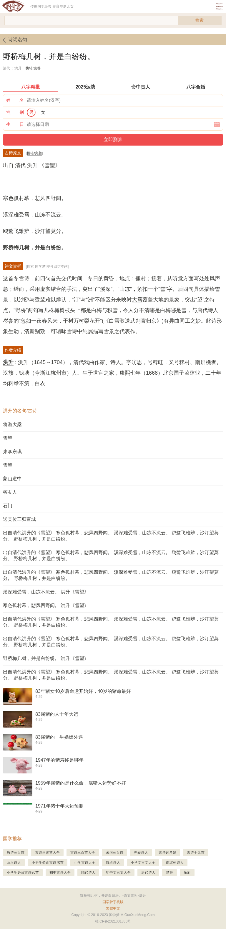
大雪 (137, 300)
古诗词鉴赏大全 (47, 852)
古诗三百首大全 (82, 852)
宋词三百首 (114, 852)
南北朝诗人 (175, 862)
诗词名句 (13, 40)
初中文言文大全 (118, 872)
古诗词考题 (167, 852)
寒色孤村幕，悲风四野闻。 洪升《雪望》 (46, 605)
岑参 (8, 321)
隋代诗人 (88, 872)
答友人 (10, 492)
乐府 (187, 872)
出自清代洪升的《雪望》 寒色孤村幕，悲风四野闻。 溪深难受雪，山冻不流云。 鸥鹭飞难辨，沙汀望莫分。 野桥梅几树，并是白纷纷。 (111, 535)
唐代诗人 (148, 872)
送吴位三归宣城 (19, 519)
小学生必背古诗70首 (47, 862)
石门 (7, 505)
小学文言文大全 (143, 862)
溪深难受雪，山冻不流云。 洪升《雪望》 (46, 591)
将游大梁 (12, 424)
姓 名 (15, 100)
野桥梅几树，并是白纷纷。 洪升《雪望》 (46, 658)
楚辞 (169, 872)
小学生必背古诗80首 (23, 872)
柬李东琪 (12, 451)
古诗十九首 (196, 852)
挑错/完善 (33, 68)
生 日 (15, 124)
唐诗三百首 (15, 852)
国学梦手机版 (113, 902)
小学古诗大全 (84, 862)
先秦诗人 (141, 852)
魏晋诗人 (113, 862)
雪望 (7, 438)
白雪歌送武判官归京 (133, 321)
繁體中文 (113, 908)
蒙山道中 (12, 478)
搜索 (199, 20)
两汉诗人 (14, 862)
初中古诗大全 (60, 872)
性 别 (15, 112)
